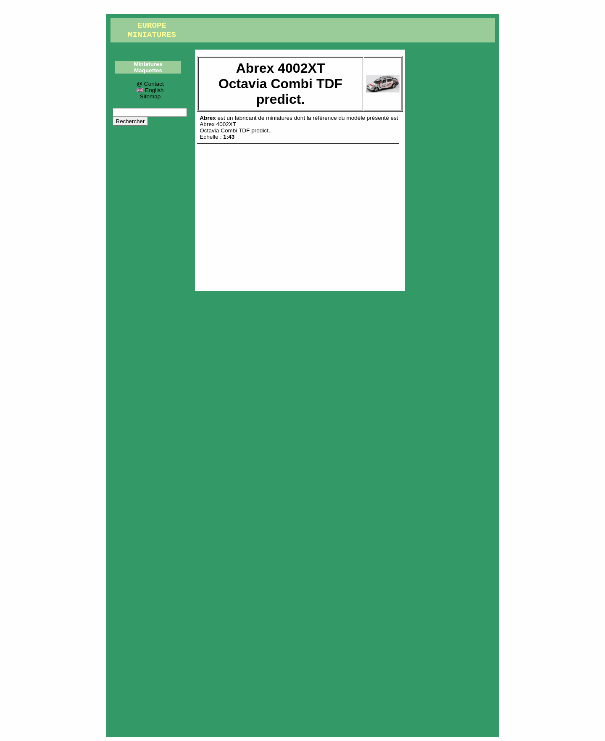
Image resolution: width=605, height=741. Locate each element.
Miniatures (148, 64)
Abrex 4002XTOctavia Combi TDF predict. (235, 127)
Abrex (208, 118)
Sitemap (150, 96)
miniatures (279, 118)
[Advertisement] (300, 215)
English (150, 90)
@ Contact (150, 84)
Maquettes (148, 70)
